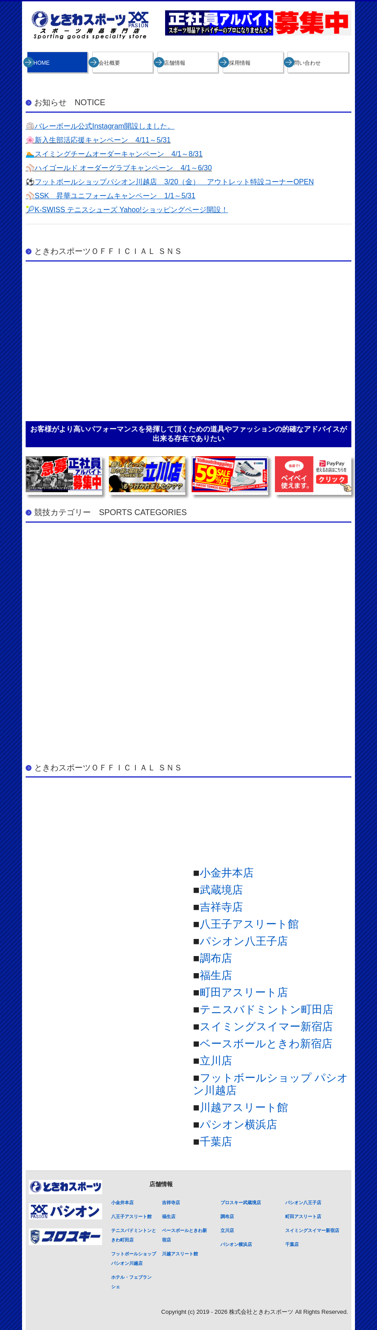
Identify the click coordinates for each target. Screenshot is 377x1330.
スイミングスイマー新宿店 (266, 1026)
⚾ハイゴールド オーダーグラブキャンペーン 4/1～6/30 (119, 168)
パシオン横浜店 (238, 1124)
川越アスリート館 (244, 1107)
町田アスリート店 (244, 992)
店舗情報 (174, 63)
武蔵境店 (221, 890)
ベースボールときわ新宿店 (266, 1043)
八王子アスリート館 (249, 924)
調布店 (216, 958)
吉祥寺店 (221, 907)
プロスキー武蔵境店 (240, 1202)
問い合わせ (307, 63)
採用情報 (240, 63)
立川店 (216, 1060)
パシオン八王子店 (244, 941)
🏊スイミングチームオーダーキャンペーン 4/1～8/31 (114, 154)
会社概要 (109, 63)
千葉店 (216, 1141)
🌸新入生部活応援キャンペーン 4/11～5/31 (98, 140)
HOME (41, 63)
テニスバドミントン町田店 (266, 1009)
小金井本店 (227, 873)
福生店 (216, 975)
